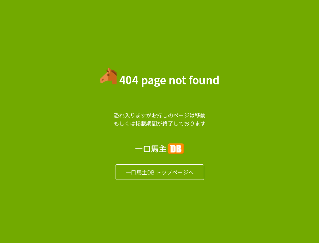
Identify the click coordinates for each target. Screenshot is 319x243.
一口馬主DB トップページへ (160, 172)
